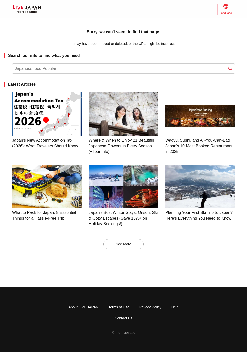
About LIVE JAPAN (83, 307)
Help (175, 307)
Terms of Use (118, 307)
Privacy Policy (150, 307)
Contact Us (123, 318)
